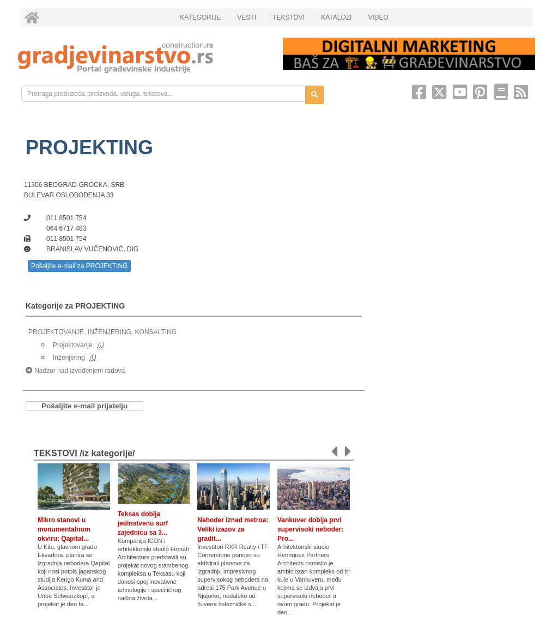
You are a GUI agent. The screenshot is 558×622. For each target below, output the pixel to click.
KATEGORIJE (200, 17)
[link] (143, 57)
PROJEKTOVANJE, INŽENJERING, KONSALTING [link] (102, 332)
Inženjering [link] (69, 357)
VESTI (246, 17)
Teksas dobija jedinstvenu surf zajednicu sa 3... (143, 523)
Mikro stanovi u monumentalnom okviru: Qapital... (64, 529)
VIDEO (378, 17)
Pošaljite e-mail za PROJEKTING (79, 266)
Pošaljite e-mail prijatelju (84, 406)
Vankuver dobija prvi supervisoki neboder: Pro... (310, 529)
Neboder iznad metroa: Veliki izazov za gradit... (232, 529)
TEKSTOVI (288, 17)
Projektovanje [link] (73, 345)
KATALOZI (336, 17)
